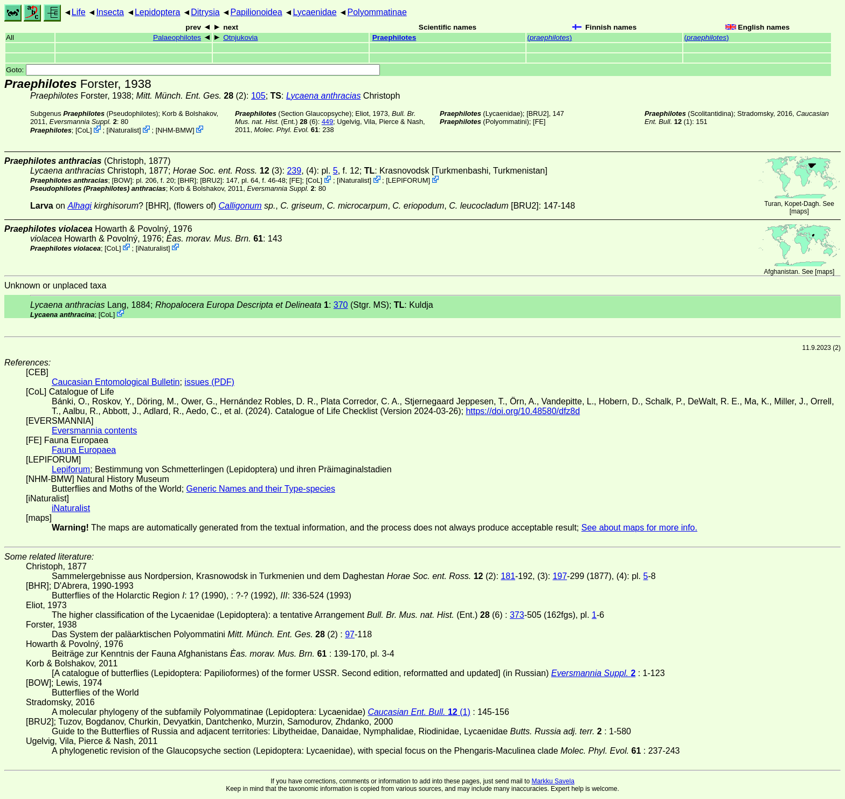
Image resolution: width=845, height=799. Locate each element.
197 (559, 576)
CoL (84, 130)
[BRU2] (538, 113)
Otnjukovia (240, 37)
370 (341, 304)
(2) (191, 95)
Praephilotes (394, 37)
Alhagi (79, 205)
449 (327, 122)
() (549, 37)
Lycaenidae (314, 12)
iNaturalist (123, 130)
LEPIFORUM (408, 180)
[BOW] (122, 180)
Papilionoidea (256, 12)
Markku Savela (552, 781)
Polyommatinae (377, 12)
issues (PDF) (209, 382)
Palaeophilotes (177, 37)
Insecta (110, 12)
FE (539, 122)
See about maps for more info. (639, 527)
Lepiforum (71, 469)
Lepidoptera (158, 12)
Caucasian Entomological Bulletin (115, 382)
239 (294, 170)
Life (79, 12)
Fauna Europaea (84, 449)
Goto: (193, 70)
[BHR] (187, 180)
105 (258, 95)
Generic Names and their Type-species (260, 488)
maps (799, 211)
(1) (419, 712)
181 (508, 576)
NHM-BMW (174, 130)
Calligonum (240, 205)
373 (517, 614)
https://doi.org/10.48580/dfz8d (523, 411)
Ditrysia (205, 12)
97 (350, 634)
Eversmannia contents (94, 430)
